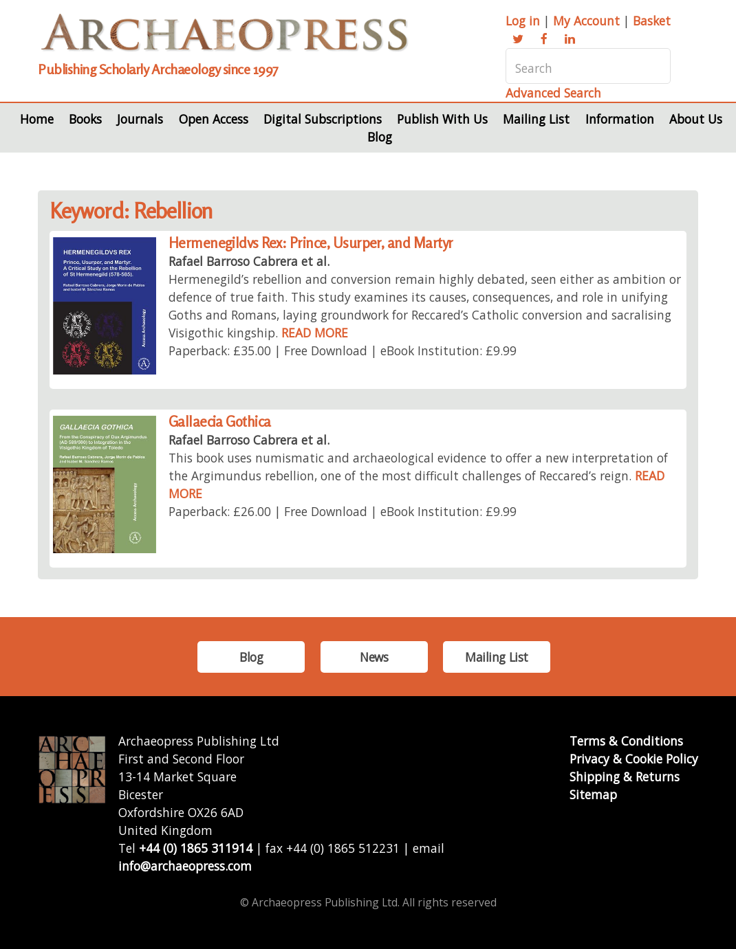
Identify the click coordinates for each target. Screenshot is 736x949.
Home (37, 119)
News (374, 657)
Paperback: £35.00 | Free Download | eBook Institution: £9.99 (343, 350)
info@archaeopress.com (185, 866)
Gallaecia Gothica (220, 421)
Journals (140, 119)
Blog (379, 137)
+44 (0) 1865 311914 (195, 848)
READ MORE (314, 332)
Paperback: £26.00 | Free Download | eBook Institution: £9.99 (343, 511)
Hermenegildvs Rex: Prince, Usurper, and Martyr (311, 243)
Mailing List (536, 119)
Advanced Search (553, 93)
